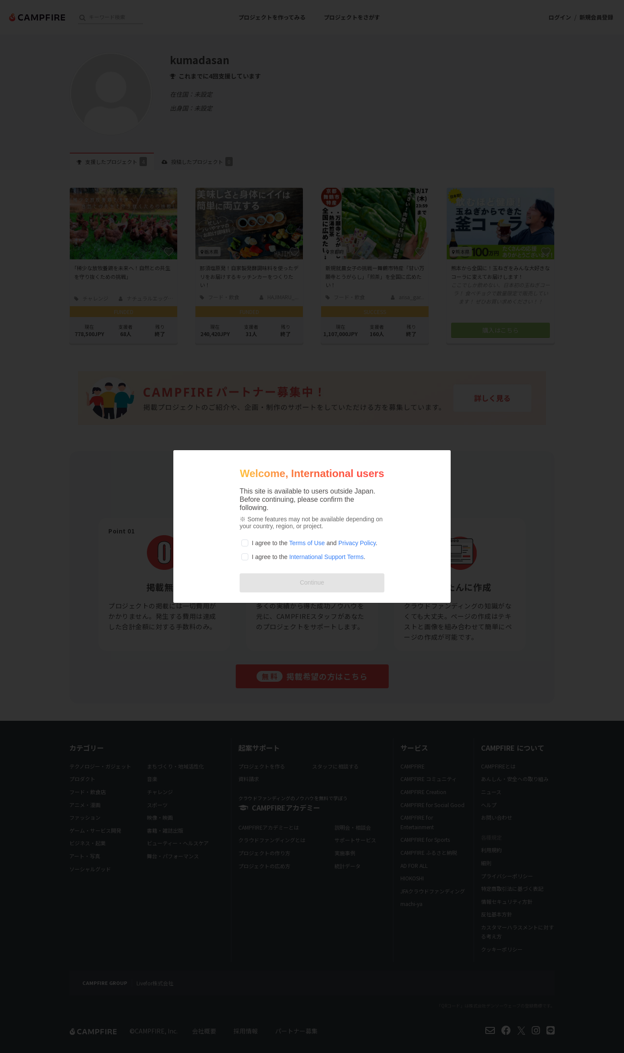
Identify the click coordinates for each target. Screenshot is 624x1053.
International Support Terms (326, 556)
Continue (312, 582)
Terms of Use (307, 543)
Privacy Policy (357, 543)
